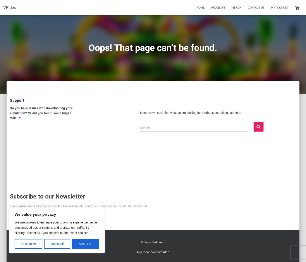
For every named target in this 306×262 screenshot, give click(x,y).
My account (280, 7)
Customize (28, 244)
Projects (218, 7)
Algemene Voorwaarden (153, 252)
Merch (236, 7)
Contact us (256, 7)
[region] (57, 230)
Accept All (85, 244)
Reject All (57, 244)
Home (201, 7)
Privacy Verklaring (153, 242)
